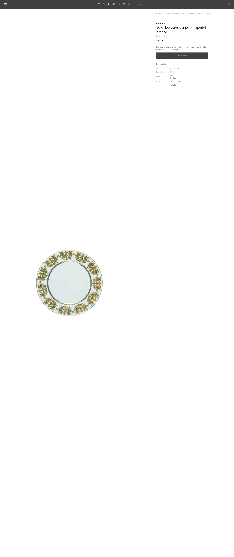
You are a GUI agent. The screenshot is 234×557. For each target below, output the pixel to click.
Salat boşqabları (188, 13)
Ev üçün (159, 13)
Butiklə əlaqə (182, 55)
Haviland (201, 13)
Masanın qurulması (172, 13)
